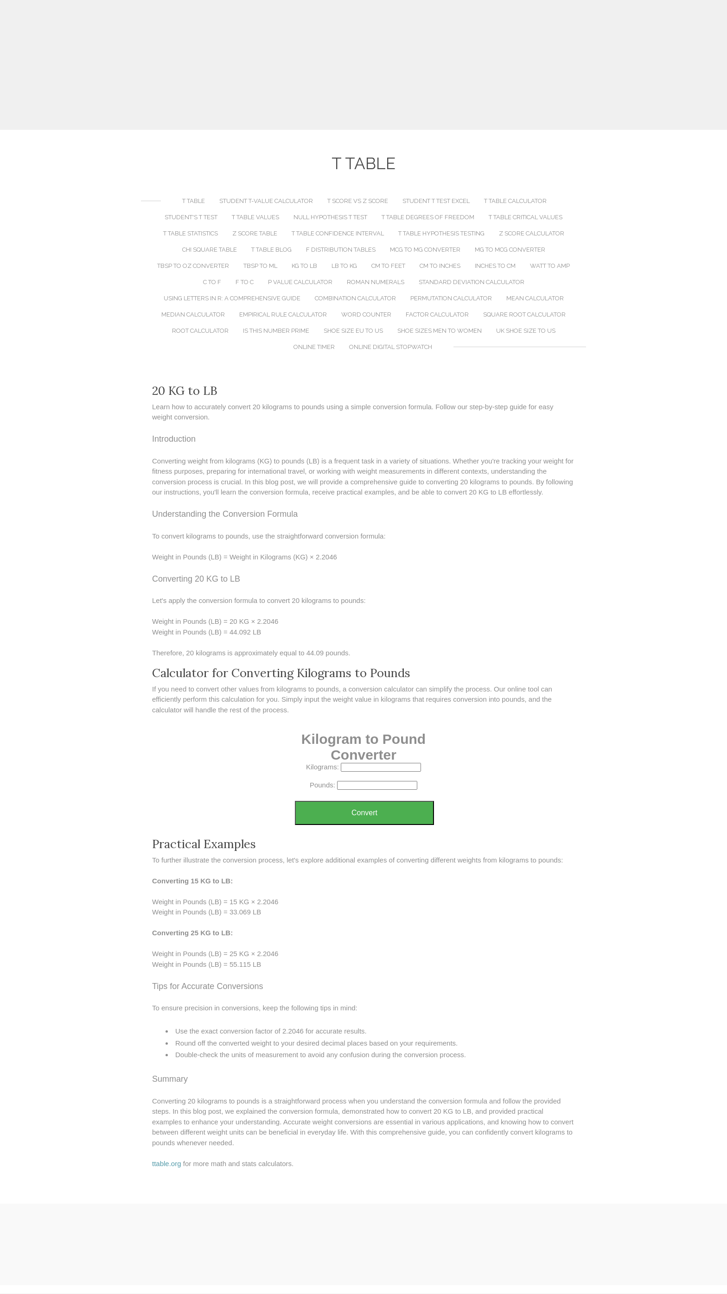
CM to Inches (440, 266)
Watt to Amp (550, 266)
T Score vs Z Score (357, 201)
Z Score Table (254, 233)
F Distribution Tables (341, 250)
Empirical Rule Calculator (283, 314)
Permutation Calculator (451, 298)
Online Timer (314, 347)
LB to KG (344, 266)
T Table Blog (271, 250)
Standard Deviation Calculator (471, 282)
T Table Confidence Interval (338, 233)
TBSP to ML (260, 266)
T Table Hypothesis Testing (441, 233)
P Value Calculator (300, 282)
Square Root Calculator (524, 314)
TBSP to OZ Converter (193, 266)
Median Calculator (193, 314)
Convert (364, 813)
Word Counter (366, 314)
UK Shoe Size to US (525, 331)
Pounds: (322, 785)
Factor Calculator (437, 314)
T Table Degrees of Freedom (428, 217)
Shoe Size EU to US (353, 331)
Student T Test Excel (436, 201)
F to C (245, 282)
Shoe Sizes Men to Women (439, 331)
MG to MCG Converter (510, 250)
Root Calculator (200, 331)
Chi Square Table (209, 250)
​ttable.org (166, 1164)
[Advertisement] (363, 65)
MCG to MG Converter (425, 250)
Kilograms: (322, 767)
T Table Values (255, 217)
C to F (212, 282)
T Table (193, 201)
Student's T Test (191, 217)
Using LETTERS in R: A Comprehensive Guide (232, 298)
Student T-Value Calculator (266, 201)
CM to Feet (388, 266)
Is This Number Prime (276, 331)
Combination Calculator (355, 298)
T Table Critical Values (525, 217)
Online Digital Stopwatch (390, 347)
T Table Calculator (515, 201)
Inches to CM (495, 266)
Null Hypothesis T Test (330, 217)
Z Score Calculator (531, 233)
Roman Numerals (375, 282)
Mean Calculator (535, 298)
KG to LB (304, 266)
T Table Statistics (190, 233)
